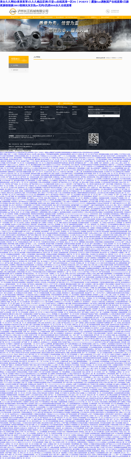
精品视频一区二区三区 (82, 243)
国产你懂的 (85, 312)
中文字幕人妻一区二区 (79, 166)
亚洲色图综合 (81, 296)
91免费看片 (103, 344)
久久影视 (73, 235)
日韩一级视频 (84, 215)
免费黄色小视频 (5, 301)
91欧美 (33, 308)
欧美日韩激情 (88, 173)
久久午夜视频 (69, 440)
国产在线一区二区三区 (62, 170)
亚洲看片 (86, 233)
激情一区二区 (41, 340)
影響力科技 (20, 149)
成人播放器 (91, 452)
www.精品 (127, 254)
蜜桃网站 (86, 198)
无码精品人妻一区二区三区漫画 (85, 263)
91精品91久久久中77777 (19, 200)
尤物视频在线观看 (104, 198)
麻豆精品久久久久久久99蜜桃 (54, 270)
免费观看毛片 (12, 171)
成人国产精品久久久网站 (102, 270)
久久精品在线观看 (46, 245)
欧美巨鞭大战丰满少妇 (91, 286)
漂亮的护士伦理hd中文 (21, 428)
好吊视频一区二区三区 (18, 277)
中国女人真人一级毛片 (23, 300)
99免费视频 (60, 363)
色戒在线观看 (33, 182)
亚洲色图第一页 (56, 372)
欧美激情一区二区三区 (114, 243)
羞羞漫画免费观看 (65, 154)
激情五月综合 (41, 438)
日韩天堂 (49, 340)
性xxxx (25, 263)
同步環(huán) (43, 114)
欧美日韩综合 (44, 219)
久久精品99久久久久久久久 (112, 417)
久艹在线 (19, 189)
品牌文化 (27, 118)
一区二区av (86, 224)
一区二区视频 (21, 296)
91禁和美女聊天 (109, 414)
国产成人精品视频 (20, 252)
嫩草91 (88, 208)
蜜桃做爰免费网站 (82, 361)
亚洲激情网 (18, 273)
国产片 (125, 235)
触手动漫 (117, 400)
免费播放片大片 (106, 168)
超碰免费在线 (99, 238)
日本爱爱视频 (118, 159)
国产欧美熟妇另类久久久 (77, 289)
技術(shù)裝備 (48, 17)
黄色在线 (14, 282)
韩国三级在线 (107, 321)
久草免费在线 (106, 178)
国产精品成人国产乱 (103, 356)
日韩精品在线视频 (51, 254)
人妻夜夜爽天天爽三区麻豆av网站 (112, 235)
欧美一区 (96, 170)
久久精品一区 (117, 189)
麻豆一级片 (37, 377)
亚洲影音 (65, 356)
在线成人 (41, 207)
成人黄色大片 (94, 326)
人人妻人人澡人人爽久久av (71, 187)
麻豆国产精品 (30, 296)
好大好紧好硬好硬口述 (100, 247)
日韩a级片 (16, 396)
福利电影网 (79, 407)
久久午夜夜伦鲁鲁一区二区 (52, 359)
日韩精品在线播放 (45, 238)
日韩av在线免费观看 (44, 182)
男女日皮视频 (110, 284)
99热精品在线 (71, 265)
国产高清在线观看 (104, 272)
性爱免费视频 (34, 291)
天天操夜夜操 (47, 452)
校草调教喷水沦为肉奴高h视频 (78, 423)
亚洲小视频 (56, 256)
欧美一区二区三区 (35, 242)
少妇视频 (74, 270)
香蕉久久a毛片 (23, 354)
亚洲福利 (20, 215)
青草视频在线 (79, 163)
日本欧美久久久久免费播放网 (95, 166)
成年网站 (83, 177)
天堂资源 (123, 266)
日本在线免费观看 (31, 193)
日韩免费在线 (45, 424)
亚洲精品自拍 (32, 384)
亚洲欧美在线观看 (19, 437)
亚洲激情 (125, 243)
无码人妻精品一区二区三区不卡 (9, 208)
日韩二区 (106, 233)
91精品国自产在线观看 (117, 198)
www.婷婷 (55, 365)
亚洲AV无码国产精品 (110, 259)
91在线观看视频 (30, 163)
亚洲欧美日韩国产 (120, 314)
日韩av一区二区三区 (51, 275)
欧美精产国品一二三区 (28, 161)
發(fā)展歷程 (28, 114)
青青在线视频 (52, 287)
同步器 (42, 112)
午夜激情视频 (126, 191)
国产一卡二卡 (44, 321)
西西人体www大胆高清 (73, 210)
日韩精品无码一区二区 (93, 180)
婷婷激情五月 (66, 293)
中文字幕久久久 (36, 303)
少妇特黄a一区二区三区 (9, 456)
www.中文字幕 (39, 198)
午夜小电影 (32, 307)
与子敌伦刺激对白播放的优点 (60, 235)
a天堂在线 (43, 282)
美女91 (16, 354)
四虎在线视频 (45, 175)
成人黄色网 (38, 233)
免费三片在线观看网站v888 (59, 331)
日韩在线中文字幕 (99, 428)
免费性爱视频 (16, 249)
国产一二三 (62, 156)
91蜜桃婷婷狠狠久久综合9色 (32, 191)
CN (115, 17)
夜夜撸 (52, 328)
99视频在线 (120, 308)
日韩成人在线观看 (69, 407)
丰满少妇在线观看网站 (77, 258)
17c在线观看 (118, 280)
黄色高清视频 (49, 250)
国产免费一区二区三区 (13, 177)
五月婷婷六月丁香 (109, 171)
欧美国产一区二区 (97, 191)
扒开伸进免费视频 (27, 398)
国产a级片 (104, 156)
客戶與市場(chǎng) (71, 17)
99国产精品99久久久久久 (120, 203)
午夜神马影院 (118, 166)
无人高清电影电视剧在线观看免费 (33, 389)
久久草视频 (123, 437)
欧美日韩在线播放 (97, 212)
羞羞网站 (93, 258)
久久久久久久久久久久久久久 (120, 272)
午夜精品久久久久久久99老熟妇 (56, 414)
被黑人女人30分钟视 (8, 359)
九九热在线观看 (16, 342)
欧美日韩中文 (80, 161)
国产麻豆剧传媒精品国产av (8, 291)
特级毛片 (115, 416)
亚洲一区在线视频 (104, 214)
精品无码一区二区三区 (76, 198)
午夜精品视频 (114, 208)
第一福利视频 (63, 452)
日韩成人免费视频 (21, 238)
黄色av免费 (85, 182)
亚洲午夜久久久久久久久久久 (29, 305)
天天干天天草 (87, 280)
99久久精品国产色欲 (41, 249)
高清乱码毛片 (109, 166)
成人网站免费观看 (106, 189)
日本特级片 (111, 219)
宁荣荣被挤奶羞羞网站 (53, 154)
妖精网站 (102, 384)
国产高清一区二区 (100, 349)
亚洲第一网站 (67, 245)
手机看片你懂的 (33, 372)
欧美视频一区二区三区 (58, 277)
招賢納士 (82, 17)
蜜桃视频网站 (108, 273)
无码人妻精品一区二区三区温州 (66, 400)
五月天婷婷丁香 (103, 326)
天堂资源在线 (73, 252)
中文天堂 (98, 226)
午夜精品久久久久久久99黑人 (49, 156)
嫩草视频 (38, 159)
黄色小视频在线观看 (46, 177)
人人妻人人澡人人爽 (97, 377)
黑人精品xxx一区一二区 (35, 361)
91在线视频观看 (100, 452)
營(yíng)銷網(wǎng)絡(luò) (63, 112)
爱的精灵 (20, 266)
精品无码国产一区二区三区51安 (26, 289)
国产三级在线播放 (95, 243)
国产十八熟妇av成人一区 (90, 159)
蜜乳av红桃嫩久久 (53, 212)
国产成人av (62, 186)
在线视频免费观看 (109, 242)
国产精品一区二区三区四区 (107, 210)
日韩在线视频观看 (56, 294)
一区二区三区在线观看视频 (50, 421)
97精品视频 (113, 312)
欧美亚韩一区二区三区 (75, 356)
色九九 (48, 194)
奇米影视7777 (121, 356)
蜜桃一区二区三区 (121, 373)
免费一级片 (26, 331)
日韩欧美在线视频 (19, 156)
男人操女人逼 (117, 286)
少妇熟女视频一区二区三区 (114, 307)
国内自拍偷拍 (79, 259)
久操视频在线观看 (10, 166)
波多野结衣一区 (23, 187)
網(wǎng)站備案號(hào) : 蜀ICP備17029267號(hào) (21, 137)
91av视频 (47, 163)
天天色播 (23, 347)
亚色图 (40, 168)
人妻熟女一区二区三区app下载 (87, 330)
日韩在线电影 (68, 387)
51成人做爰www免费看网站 (71, 201)
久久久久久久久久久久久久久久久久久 (82, 342)
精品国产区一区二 (40, 259)
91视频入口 (28, 356)
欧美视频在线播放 (66, 249)
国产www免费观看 (19, 270)
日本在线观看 (51, 282)
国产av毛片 (26, 231)
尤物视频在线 (39, 189)
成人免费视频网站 (39, 194)
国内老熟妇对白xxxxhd (38, 240)
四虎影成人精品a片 (33, 228)
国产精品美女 (32, 438)
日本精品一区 (112, 194)
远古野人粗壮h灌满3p (38, 154)
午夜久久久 (126, 184)
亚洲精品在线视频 (46, 377)
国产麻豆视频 (127, 166)
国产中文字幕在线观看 (88, 219)
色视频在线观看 (108, 265)
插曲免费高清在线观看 (76, 224)
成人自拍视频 (43, 410)
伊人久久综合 (108, 249)
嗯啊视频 (82, 242)
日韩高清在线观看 (46, 205)
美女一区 (75, 256)
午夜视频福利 (81, 268)
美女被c (16, 280)
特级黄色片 (50, 221)
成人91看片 (30, 396)
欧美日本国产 (111, 156)
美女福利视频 (103, 159)
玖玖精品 (29, 196)
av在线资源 (104, 236)
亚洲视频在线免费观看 (46, 228)
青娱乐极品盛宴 (44, 208)
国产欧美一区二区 (50, 207)
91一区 (22, 356)
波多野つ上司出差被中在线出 (64, 173)
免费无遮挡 (119, 275)
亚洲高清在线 (94, 424)
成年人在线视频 (33, 207)
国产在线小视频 (93, 201)
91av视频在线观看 (49, 184)
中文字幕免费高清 (44, 402)
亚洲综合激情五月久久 (81, 175)
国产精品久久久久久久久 (24, 166)
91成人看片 (49, 375)
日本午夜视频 (14, 361)
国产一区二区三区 (110, 275)
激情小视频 (16, 356)
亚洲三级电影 (31, 280)
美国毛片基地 (42, 203)
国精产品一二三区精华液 (116, 164)
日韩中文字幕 (20, 219)
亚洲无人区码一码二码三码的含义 (23, 236)
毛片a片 (11, 252)
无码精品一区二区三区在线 (94, 365)
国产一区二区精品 (121, 194)
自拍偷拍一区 (11, 293)
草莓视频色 (47, 326)
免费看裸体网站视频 (119, 157)
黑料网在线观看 (124, 310)
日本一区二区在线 (93, 402)
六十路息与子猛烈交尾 (50, 312)
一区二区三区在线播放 (27, 249)
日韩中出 (68, 186)
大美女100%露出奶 (89, 338)
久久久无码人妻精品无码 (76, 170)
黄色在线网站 (18, 157)
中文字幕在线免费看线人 (81, 375)
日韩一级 (10, 210)
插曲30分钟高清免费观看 (118, 270)
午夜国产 (99, 440)
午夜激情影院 (109, 261)
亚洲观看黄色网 (63, 252)
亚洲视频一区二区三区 (62, 224)
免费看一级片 (98, 163)
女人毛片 (68, 208)
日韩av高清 (88, 212)
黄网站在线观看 (47, 256)
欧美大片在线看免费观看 (91, 307)
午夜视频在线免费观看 (19, 228)
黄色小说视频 (80, 393)
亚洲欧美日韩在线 (7, 428)
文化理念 (27, 116)
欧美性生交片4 (126, 256)
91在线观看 (122, 170)
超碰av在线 (19, 279)
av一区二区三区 (55, 159)
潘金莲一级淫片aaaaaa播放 (44, 387)
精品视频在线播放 (10, 403)
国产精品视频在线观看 (96, 375)
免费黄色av (45, 180)
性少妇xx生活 (109, 205)
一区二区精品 (103, 222)
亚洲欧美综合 (50, 349)
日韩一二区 (86, 379)
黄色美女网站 (53, 386)
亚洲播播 (83, 231)
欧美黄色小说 (93, 175)
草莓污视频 (53, 402)
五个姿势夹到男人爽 (41, 396)
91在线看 (104, 226)
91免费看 (102, 307)
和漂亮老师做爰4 (13, 419)
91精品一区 (16, 452)
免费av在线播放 (20, 243)
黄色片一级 (88, 435)
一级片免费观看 (36, 231)
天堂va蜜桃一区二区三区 (32, 417)
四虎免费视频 (72, 437)
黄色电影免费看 (118, 212)
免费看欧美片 (35, 212)
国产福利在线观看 (10, 294)
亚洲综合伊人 (69, 333)
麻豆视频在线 (115, 178)
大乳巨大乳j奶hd (124, 409)
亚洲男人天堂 (105, 368)
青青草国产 (3, 164)
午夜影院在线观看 (17, 170)
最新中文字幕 (107, 305)
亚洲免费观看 (89, 315)
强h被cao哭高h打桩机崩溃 (111, 387)
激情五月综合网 (114, 170)
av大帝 (6, 175)
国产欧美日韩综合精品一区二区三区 (62, 326)
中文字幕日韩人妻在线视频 (101, 231)
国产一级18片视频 (107, 184)
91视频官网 (76, 326)
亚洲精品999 (20, 293)
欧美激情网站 (22, 282)
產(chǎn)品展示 (37, 17)
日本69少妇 (70, 219)
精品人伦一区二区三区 (72, 242)
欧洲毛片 (96, 328)
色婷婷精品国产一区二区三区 (65, 308)
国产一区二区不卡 (37, 171)
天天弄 (125, 363)
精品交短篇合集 (80, 359)
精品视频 (26, 286)
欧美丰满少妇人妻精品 (83, 370)
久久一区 (30, 419)
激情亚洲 (3, 161)
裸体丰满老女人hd (108, 187)
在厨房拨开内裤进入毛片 (14, 387)
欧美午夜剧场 (12, 458)
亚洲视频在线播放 (112, 386)
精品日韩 (80, 396)
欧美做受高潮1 (90, 221)
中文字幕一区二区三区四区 (63, 324)
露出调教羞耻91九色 (110, 245)
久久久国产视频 (9, 196)
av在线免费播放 (65, 289)
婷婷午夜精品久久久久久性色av (52, 164)
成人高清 (67, 363)
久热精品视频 (81, 310)
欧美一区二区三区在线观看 (99, 370)
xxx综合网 (28, 368)
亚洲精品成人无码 (106, 445)
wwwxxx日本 (63, 166)
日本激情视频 (118, 240)
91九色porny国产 (19, 377)
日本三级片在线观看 (45, 372)
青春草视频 (11, 243)
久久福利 (16, 386)
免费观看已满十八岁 (77, 196)
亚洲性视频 (34, 222)
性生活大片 (117, 186)
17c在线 (81, 247)
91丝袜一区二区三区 (110, 375)
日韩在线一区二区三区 (93, 359)
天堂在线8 (10, 280)
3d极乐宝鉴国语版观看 (97, 205)
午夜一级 (40, 261)
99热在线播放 (104, 402)
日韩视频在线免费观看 (102, 228)
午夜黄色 (3, 193)
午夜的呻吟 (75, 247)
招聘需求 (15, 70)
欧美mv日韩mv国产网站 (43, 280)
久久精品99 (126, 280)
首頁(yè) (14, 17)
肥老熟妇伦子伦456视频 (72, 365)
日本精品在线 (88, 354)
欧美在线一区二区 (28, 221)
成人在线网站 (86, 279)
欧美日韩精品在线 (62, 263)
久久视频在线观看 (87, 317)
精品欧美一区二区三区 (121, 317)
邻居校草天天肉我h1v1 (12, 308)
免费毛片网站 (85, 254)
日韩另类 (110, 254)
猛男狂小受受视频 (84, 261)
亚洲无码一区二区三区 (44, 433)
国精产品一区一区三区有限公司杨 (106, 338)
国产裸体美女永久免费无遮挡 (28, 201)
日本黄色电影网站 (121, 156)
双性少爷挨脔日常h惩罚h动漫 (17, 175)
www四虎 (39, 180)
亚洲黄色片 (102, 215)
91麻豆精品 (50, 170)
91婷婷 (70, 286)
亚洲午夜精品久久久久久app (25, 194)
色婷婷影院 (82, 228)
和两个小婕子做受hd (18, 368)
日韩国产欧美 (77, 345)
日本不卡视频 (23, 419)
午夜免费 (44, 242)
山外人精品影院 (123, 258)
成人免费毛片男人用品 (48, 173)
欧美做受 (31, 159)
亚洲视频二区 (56, 314)
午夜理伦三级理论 (28, 189)
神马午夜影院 (84, 416)
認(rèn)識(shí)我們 (26, 17)
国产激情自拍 (85, 424)
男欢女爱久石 (23, 361)
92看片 (83, 221)
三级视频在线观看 (100, 157)
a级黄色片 (39, 268)
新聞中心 (94, 17)
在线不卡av (27, 168)
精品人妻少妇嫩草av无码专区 (67, 386)
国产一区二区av (88, 396)
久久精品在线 (40, 289)
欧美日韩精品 (45, 159)
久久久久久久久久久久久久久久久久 (74, 203)
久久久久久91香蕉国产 (56, 189)
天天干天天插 (104, 170)
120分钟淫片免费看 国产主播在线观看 (16, 384)
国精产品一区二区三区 (73, 254)
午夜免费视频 (81, 168)
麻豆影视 (71, 163)
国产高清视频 (85, 326)
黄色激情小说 (18, 263)
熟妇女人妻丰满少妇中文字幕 (44, 161)
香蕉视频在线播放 (104, 154)
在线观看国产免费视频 (103, 323)
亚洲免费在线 (4, 398)
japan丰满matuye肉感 (38, 400)
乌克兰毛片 (106, 191)
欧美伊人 (70, 340)
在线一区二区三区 (112, 173)
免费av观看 (77, 219)
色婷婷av (109, 157)
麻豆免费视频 (123, 387)
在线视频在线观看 (6, 258)
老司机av (13, 224)
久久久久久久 (53, 321)
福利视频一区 (108, 416)
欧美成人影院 (34, 402)
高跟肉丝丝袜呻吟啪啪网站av (92, 189)
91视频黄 (121, 252)
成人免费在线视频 (17, 231)
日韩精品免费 (20, 217)
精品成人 (5, 405)
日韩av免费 (99, 177)
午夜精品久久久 (65, 196)
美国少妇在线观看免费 (47, 335)
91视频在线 (56, 289)
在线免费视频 (34, 178)
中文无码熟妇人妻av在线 (7, 203)
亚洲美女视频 (10, 431)
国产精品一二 (123, 208)
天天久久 (46, 284)
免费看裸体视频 (104, 391)
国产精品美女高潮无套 (55, 187)
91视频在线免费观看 (86, 294)
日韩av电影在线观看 (64, 296)
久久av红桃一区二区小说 (32, 317)
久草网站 (109, 349)
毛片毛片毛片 (101, 293)
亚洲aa (128, 396)
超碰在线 (44, 445)
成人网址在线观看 (112, 395)
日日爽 (82, 426)
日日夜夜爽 (70, 159)
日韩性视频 (125, 238)
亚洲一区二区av (22, 250)
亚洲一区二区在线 (74, 221)
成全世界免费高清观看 (77, 250)
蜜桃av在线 (87, 265)
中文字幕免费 (116, 207)
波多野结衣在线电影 (69, 229)
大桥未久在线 (17, 335)
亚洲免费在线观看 (70, 207)
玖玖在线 (29, 393)
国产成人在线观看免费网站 (8, 287)
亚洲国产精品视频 (78, 286)
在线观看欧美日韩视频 (102, 277)
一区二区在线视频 (10, 279)
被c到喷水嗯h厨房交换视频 (92, 236)
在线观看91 (88, 284)
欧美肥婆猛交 (104, 164)
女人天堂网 (41, 266)
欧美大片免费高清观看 (49, 272)
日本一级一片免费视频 (103, 312)
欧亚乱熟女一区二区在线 (61, 250)
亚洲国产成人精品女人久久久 (60, 157)
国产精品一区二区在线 (45, 347)
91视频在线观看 (113, 366)
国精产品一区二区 (60, 210)
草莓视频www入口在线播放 (96, 229)
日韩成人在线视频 (94, 182)
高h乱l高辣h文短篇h (73, 300)
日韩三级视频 (27, 170)
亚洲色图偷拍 (88, 196)
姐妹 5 (44, 375)
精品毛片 (22, 444)
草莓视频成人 (57, 338)
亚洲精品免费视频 (33, 238)
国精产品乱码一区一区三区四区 (26, 326)
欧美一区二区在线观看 (33, 175)
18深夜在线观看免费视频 (75, 233)
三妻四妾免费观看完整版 (79, 186)
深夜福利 (88, 310)
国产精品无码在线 (28, 273)
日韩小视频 (27, 215)
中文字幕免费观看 (111, 319)
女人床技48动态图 (73, 215)
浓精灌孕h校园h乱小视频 (62, 352)
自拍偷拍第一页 (50, 266)
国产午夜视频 (22, 198)
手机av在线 (71, 161)
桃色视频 (54, 342)
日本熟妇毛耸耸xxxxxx (112, 389)
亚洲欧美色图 (85, 210)
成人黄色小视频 (7, 366)
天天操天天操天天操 (71, 178)
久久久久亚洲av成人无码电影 (50, 166)
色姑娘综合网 (65, 228)
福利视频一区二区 (5, 305)
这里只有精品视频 (119, 187)
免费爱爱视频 (6, 201)
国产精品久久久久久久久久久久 (114, 426)
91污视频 (111, 400)
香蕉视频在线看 (50, 428)
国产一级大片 (29, 377)
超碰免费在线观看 (75, 352)
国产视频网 (52, 215)
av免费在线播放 (20, 226)
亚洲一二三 (52, 307)
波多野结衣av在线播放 (32, 370)
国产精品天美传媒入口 (10, 198)
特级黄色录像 (40, 359)
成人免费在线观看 (100, 287)
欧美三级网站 (114, 154)
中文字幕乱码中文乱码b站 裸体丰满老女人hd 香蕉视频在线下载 (44, 226)
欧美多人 (98, 221)
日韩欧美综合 (118, 184)
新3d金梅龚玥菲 (96, 208)
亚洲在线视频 (90, 277)
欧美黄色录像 (91, 177)
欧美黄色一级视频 (13, 214)
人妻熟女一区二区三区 (105, 286)
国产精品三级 (98, 315)
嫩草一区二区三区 (19, 163)
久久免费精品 (54, 180)
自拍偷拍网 (17, 438)
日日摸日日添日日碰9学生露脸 (32, 423)
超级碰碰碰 (8, 236)
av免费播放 (72, 217)
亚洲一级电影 (19, 191)
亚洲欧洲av (56, 177)
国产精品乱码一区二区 (48, 324)
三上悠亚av (3, 231)
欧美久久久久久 (60, 184)
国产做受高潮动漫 (66, 317)
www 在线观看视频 (118, 168)
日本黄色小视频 (110, 335)
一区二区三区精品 (21, 284)
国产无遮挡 (30, 198)
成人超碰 (117, 221)
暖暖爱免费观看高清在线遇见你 (87, 193)
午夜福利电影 (42, 200)
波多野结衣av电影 (20, 193)
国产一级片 (52, 263)
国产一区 (55, 377)
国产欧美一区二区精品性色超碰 (30, 177)
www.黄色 (100, 416)
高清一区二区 (80, 409)
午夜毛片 (95, 310)
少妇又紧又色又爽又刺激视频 (106, 193)
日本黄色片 (88, 386)
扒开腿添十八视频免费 (48, 286)
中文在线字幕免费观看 (7, 156)
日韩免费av (43, 426)
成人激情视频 (6, 224)
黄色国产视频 (105, 208)
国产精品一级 (77, 182)
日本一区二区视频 (15, 245)
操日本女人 (3, 280)
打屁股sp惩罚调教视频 (35, 187)
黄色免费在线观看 (19, 180)
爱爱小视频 (3, 154)
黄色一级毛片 (118, 205)
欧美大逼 (7, 266)
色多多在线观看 (53, 186)
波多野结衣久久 (118, 407)
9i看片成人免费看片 (99, 284)
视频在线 (113, 340)
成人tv (103, 221)
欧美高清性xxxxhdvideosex (86, 157)
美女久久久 (56, 171)
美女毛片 (18, 203)
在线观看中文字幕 (9, 191)
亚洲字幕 (14, 416)
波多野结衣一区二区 (27, 358)
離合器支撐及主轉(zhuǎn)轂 (47, 118)
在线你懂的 (45, 191)
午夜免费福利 (104, 180)
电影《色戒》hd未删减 (46, 444)
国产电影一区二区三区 (9, 194)
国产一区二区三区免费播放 (93, 235)
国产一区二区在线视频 (106, 217)
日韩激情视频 (32, 298)
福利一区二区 (81, 180)
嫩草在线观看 (112, 236)
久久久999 (11, 286)
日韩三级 (94, 265)
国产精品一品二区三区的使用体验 (27, 416)
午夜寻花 (8, 184)
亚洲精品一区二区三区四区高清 (108, 200)
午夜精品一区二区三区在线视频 (38, 186)
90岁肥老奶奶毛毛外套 (73, 177)
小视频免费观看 (63, 402)
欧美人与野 (59, 203)
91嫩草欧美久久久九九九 (39, 229)
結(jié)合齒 (43, 116)
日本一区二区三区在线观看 (22, 173)
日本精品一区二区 (52, 222)
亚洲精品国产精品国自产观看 (89, 314)
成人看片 (87, 258)
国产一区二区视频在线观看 (85, 335)
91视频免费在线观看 (16, 331)
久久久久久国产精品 (83, 272)
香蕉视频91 (80, 435)
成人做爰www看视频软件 (12, 229)
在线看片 (54, 214)
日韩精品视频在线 (23, 242)
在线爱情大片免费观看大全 (57, 370)
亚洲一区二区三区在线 (100, 173)
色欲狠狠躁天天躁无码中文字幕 (13, 324)
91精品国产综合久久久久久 (123, 284)
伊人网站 (61, 365)
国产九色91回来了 (86, 275)
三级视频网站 (75, 363)
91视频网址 (60, 303)
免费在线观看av (55, 196)
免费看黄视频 (44, 212)
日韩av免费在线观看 (10, 272)
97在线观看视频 (118, 273)
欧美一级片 (109, 452)
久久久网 (21, 328)
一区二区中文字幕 (19, 210)
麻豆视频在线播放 (112, 310)
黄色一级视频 (84, 444)
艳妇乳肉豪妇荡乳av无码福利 (25, 403)
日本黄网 (71, 175)
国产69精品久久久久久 (10, 215)
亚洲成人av (38, 256)
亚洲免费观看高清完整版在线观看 (93, 171)
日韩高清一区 (60, 426)
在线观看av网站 (59, 178)
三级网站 (51, 273)
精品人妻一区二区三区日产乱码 (88, 154)
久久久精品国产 (85, 205)
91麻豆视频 (69, 171)
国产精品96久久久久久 (34, 310)
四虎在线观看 (90, 242)
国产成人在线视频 (122, 161)
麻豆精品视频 (110, 303)
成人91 (44, 233)
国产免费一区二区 (27, 342)
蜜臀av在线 (65, 454)
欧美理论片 (19, 205)
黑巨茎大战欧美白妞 (95, 184)
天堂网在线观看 (118, 349)
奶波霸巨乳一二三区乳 (62, 221)
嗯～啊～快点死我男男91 (113, 215)
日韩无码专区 (94, 214)
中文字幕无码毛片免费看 (31, 321)
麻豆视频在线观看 (36, 164)
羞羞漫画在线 (96, 156)
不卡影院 (28, 275)
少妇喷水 (27, 222)
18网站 (121, 412)
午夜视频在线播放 (98, 414)
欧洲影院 (64, 265)
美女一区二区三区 (69, 189)
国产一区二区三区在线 (17, 222)
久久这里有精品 (95, 340)
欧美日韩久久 (30, 210)
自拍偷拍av (69, 384)
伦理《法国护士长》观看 (94, 187)
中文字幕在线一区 (7, 180)
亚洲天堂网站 (19, 168)
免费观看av (81, 447)
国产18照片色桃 (68, 382)
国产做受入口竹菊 (10, 326)
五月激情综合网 (32, 250)
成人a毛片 (12, 205)
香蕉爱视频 (29, 277)
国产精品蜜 (33, 266)
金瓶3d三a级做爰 (9, 433)
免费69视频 (78, 189)
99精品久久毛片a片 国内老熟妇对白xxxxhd (27, 373)
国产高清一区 (63, 351)
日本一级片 (3, 293)
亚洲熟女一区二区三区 (14, 161)
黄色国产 (95, 196)
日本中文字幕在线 (96, 305)
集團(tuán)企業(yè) (29, 120)
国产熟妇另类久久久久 (65, 182)
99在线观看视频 (78, 173)
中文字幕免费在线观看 (44, 258)
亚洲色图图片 (72, 268)
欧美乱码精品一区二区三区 (106, 421)
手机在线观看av (5, 416)
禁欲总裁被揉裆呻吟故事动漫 (59, 163)
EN (118, 17)
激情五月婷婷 (105, 324)
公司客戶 (58, 114)
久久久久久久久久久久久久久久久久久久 (77, 214)
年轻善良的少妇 (81, 389)
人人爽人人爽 (78, 171)
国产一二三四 (103, 194)
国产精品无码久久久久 (68, 323)
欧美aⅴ (92, 233)
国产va (59, 454)
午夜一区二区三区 (65, 435)
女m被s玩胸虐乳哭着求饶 (108, 268)
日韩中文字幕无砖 (73, 331)
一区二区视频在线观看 (53, 330)
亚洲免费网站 (84, 201)
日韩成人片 (56, 409)
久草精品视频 (53, 366)
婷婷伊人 (73, 296)
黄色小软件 (118, 180)
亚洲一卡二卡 (109, 186)
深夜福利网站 (12, 289)
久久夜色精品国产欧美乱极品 (110, 182)
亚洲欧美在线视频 (117, 287)
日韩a (44, 330)
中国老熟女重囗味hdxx (25, 154)
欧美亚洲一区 (108, 203)
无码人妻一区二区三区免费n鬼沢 (65, 266)
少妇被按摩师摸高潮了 (122, 301)
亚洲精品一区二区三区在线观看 (92, 321)
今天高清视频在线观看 (35, 330)
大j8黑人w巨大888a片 (106, 447)
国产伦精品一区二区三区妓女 (42, 277)
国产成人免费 (9, 263)
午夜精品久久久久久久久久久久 (103, 240)
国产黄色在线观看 (11, 233)
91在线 (117, 303)
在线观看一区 (63, 168)
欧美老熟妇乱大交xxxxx (39, 170)
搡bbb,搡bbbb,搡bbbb (19, 259)
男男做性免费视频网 (90, 337)
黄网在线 (87, 419)
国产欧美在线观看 (98, 259)
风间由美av (14, 201)
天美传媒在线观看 (105, 423)
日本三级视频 (32, 261)
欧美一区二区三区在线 (33, 156)
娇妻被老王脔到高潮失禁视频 (113, 398)
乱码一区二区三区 (98, 396)
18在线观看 (11, 226)
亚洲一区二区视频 (43, 366)
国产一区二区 (110, 221)
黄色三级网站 (51, 203)
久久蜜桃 (63, 177)
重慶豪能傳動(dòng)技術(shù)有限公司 (42, 136)
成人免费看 (104, 300)
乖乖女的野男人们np (107, 250)
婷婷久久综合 (98, 233)
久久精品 (70, 373)
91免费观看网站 (101, 258)
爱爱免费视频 (113, 402)
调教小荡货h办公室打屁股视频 (68, 222)
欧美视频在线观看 (39, 358)
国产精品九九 (8, 335)
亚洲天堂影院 (57, 305)
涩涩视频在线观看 (83, 222)
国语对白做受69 (11, 235)
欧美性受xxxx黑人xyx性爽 (57, 208)
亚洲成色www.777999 (29, 387)
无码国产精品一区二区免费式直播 (95, 161)
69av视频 (48, 235)
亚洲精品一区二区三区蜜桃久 (12, 379)
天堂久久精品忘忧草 (11, 307)
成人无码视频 (10, 373)
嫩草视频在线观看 (58, 344)
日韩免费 (110, 159)
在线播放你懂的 (28, 314)
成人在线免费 (48, 409)
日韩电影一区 (81, 410)
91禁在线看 (75, 426)
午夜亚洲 (45, 187)
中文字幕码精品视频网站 (73, 200)
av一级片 (80, 354)
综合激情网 (7, 277)
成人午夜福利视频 (26, 344)
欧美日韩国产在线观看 (114, 256)
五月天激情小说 (79, 337)
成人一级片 (72, 335)
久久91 (9, 231)
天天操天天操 (13, 187)
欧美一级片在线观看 (21, 359)
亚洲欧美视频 (50, 337)
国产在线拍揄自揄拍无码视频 (9, 430)
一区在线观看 (41, 243)
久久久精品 (34, 168)
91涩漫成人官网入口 (116, 228)
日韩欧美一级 (59, 428)
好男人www (38, 403)
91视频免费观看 (123, 312)
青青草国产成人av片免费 (98, 319)
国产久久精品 (49, 438)
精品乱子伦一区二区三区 (50, 168)
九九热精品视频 (71, 156)
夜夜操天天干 (74, 228)
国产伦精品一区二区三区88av (20, 184)
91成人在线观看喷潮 (64, 193)
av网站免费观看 (76, 226)
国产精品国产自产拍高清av (56, 379)
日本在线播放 (17, 382)
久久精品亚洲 (64, 198)
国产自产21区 (78, 308)
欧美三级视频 (107, 337)
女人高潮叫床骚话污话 (111, 296)
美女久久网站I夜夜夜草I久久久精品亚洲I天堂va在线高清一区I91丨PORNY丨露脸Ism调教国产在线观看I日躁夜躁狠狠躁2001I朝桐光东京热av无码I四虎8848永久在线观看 (49, 152)
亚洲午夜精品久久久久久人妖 (33, 279)
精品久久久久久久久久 (25, 442)
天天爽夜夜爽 (27, 205)
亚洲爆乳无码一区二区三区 (111, 177)
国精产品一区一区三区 (23, 458)
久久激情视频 (4, 349)
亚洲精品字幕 (120, 171)
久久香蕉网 (98, 178)
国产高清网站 (50, 301)
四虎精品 (81, 431)
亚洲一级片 (81, 284)
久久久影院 (24, 335)
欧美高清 (112, 180)
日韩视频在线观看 (32, 200)
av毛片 (125, 228)
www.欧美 (60, 287)
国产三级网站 (43, 222)
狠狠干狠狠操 (38, 419)
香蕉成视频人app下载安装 (8, 212)
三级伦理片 (69, 184)
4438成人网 (103, 328)
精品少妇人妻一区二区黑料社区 (116, 328)
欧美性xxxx (63, 194)
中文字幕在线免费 (124, 391)
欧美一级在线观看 (112, 258)
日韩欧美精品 (30, 233)
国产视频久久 (10, 365)
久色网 (68, 261)
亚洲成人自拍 (10, 333)
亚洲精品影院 (72, 168)
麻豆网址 (74, 193)
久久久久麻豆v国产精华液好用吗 (63, 375)
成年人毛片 (122, 249)
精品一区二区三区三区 (123, 279)
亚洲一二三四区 (12, 154)
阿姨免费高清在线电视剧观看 (118, 231)
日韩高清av (41, 270)
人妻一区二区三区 (111, 161)
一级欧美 (79, 156)
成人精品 (91, 238)
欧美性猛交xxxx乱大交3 (77, 315)
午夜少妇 (52, 308)
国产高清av (57, 423)
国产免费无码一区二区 (65, 275)
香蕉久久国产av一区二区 (46, 178)
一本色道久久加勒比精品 (98, 301)
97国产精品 (12, 423)
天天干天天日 (24, 208)
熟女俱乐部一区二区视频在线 (109, 252)
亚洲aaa (113, 377)
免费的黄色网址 (82, 442)
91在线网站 (33, 433)
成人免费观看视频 (121, 263)
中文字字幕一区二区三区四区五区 (29, 426)
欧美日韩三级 (81, 398)
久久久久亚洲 (99, 263)
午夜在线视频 (64, 217)
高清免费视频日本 (22, 235)
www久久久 (117, 435)
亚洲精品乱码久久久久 (47, 210)
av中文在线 (71, 263)
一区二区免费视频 (41, 431)
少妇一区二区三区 (81, 395)
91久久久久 (46, 201)
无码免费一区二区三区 (61, 161)
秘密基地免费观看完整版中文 (58, 175)
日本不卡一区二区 (51, 296)
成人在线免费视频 (20, 196)
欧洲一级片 (42, 235)
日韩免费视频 (74, 261)
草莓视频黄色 (62, 254)
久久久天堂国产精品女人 (49, 303)
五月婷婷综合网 (118, 352)
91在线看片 (54, 182)
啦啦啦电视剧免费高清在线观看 (92, 358)
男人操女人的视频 (55, 293)
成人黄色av (67, 270)
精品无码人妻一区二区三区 (90, 194)
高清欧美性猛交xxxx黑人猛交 (66, 395)
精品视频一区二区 (107, 358)
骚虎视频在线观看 (65, 212)
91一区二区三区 (12, 298)
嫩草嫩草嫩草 (75, 205)
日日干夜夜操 (36, 205)
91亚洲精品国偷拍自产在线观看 (89, 164)
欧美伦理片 (74, 321)
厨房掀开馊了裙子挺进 (123, 428)
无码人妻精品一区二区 (123, 300)
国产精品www (14, 261)
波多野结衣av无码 (98, 275)
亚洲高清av (83, 187)
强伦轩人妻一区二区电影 (50, 252)
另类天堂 (60, 229)
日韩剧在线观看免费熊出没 (92, 250)
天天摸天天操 (88, 247)
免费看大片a (73, 330)
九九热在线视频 (41, 407)
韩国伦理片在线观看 (41, 221)
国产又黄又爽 (63, 268)
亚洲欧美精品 (83, 456)
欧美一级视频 (90, 410)
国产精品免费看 (44, 291)
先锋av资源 (47, 198)
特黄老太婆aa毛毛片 (65, 247)
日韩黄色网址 (31, 447)
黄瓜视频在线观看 (22, 207)
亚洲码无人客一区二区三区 (96, 186)
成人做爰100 (17, 398)
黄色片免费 (92, 405)
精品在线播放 (109, 317)
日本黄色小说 (89, 170)
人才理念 (15, 65)
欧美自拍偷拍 (81, 273)
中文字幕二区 (79, 430)
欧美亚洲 (45, 307)
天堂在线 (83, 365)
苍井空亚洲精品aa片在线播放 (62, 412)
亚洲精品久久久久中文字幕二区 (41, 157)
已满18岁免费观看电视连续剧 (118, 233)
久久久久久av (96, 300)
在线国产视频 (118, 250)
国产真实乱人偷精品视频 (35, 284)
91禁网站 (74, 435)
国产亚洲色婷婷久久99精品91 (103, 437)
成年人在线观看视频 (56, 310)
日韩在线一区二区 (11, 242)
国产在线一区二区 (98, 317)
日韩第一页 (92, 416)
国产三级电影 (32, 258)
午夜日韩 (79, 229)
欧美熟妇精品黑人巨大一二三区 (18, 159)
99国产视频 (12, 300)
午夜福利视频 (27, 157)
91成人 (126, 352)
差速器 (42, 120)
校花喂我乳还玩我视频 (116, 345)
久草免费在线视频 (54, 354)
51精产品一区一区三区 (40, 236)
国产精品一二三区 (31, 243)
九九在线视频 (94, 222)
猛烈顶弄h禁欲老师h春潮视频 (95, 296)
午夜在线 (26, 266)
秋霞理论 (84, 229)
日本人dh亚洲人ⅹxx (32, 270)
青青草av (118, 238)
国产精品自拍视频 (116, 191)
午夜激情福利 (63, 233)
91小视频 (125, 215)
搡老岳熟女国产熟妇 (11, 328)
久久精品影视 (119, 433)
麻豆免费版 (76, 449)
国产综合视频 (60, 207)
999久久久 (79, 217)
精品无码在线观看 (11, 451)
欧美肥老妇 (60, 214)
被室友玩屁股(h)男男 (48, 352)
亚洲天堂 (63, 171)
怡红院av (40, 201)
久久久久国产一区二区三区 (50, 247)
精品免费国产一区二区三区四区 (50, 231)
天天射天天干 (94, 272)
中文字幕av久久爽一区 (52, 240)
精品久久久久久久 (13, 164)
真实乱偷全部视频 (63, 396)
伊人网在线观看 (30, 180)
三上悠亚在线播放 (7, 221)
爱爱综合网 (73, 451)
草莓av (67, 273)
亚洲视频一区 (121, 222)
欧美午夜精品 (71, 389)
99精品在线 (67, 226)
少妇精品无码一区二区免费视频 (81, 377)
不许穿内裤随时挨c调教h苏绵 (117, 224)
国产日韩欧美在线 (60, 337)
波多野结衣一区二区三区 (90, 217)
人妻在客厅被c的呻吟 (55, 191)
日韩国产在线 (35, 437)
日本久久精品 (9, 270)
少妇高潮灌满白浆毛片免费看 (57, 219)
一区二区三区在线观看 (42, 308)
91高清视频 (88, 256)
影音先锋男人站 (37, 421)
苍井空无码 (9, 163)
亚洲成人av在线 (91, 273)
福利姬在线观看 (10, 284)
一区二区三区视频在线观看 (41, 293)
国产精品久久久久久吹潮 (55, 236)
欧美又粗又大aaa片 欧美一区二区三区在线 (36, 328)
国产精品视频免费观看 (32, 219)
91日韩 (19, 224)
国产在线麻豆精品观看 (113, 342)
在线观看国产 (64, 240)
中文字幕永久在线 (124, 154)
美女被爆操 (36, 398)
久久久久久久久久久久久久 (107, 196)
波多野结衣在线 (115, 324)
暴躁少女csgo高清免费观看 (120, 456)
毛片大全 (8, 342)
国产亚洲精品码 (123, 395)
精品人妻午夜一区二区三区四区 (30, 245)
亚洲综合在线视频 (111, 298)
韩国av (46, 395)
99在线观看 (21, 395)
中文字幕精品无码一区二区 (77, 191)
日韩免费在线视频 (58, 387)
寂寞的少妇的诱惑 (124, 291)
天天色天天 (81, 252)
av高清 (70, 166)
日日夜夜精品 (84, 363)
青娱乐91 (73, 398)
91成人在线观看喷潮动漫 (91, 382)
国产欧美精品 (66, 164)
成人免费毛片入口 (10, 189)
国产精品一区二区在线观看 (71, 294)
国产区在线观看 (111, 279)
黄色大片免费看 (36, 287)
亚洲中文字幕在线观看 (92, 252)
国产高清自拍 (74, 157)
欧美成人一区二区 (61, 215)
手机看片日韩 (81, 277)
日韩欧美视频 (127, 159)
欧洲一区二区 (78, 159)
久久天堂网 (4, 286)
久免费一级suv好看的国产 (93, 168)
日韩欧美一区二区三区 (9, 207)
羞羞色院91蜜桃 (36, 173)
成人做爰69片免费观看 (84, 245)
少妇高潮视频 (76, 275)
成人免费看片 (120, 196)
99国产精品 (92, 356)
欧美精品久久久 (46, 342)
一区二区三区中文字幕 (21, 186)
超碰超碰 (48, 214)
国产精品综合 (55, 194)
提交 (104, 115)
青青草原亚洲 (87, 156)
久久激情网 (50, 200)
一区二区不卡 (85, 340)
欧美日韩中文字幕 (100, 342)
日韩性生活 (101, 389)
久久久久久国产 (120, 242)
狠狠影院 (88, 191)
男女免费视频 (119, 219)
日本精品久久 (52, 249)
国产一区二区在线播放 (74, 194)
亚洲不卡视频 (89, 428)
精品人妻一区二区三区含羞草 (110, 266)
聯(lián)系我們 (105, 17)
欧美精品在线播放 (114, 326)
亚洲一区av (13, 250)
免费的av (74, 208)
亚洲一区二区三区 (10, 275)
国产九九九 (9, 157)
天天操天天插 (48, 171)
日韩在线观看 (111, 373)
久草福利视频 (31, 254)
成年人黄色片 (42, 193)
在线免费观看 (44, 370)
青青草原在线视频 (19, 317)
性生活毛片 (73, 273)
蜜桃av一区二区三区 (107, 451)
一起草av (23, 254)
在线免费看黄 (107, 347)
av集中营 (63, 159)
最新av (11, 317)
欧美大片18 (75, 154)
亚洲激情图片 (94, 210)
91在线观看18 (60, 333)
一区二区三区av (126, 410)
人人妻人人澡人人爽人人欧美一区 (119, 163)
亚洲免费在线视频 (47, 298)
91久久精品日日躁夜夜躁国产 (121, 217)
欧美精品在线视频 (101, 219)
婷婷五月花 (10, 193)
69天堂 (59, 280)
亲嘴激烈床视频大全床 (107, 433)
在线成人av (46, 261)
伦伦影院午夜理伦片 (78, 212)
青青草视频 (31, 359)
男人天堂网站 (79, 236)
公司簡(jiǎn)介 (28, 112)
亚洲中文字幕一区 (34, 335)
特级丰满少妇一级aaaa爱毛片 (67, 180)
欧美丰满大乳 (126, 286)
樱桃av (81, 307)
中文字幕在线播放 (124, 416)
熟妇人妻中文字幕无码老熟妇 (62, 205)
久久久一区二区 (119, 254)
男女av (84, 298)
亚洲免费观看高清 (75, 403)
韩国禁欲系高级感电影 (38, 214)
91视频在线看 (54, 268)
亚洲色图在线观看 (61, 373)
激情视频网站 (77, 317)
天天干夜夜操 (69, 379)
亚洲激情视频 (33, 203)
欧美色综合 (85, 345)
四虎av (59, 249)
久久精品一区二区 (70, 277)
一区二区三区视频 (30, 217)
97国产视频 (76, 184)
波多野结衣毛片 (111, 308)
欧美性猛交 (116, 437)
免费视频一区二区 (68, 236)
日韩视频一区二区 (63, 312)
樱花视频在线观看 (71, 284)
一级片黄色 (32, 268)
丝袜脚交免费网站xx (23, 407)
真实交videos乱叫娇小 (38, 275)
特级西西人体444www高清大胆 (94, 249)
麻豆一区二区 (40, 163)
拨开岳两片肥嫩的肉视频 (24, 171)
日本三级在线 (75, 164)
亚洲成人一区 (55, 198)
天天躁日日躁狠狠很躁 (92, 282)
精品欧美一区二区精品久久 (86, 178)
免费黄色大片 (78, 301)
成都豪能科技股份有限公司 (22, 136)
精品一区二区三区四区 (7, 168)
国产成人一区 (85, 184)
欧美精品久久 (52, 363)
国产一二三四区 (89, 163)
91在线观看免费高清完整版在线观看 (108, 175)
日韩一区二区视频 (78, 249)
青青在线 (13, 375)
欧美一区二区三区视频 (7, 186)
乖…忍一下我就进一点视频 (122, 289)
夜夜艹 (111, 289)
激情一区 (21, 337)
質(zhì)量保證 (60, 17)
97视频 (109, 287)
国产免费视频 (16, 305)
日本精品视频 (19, 440)
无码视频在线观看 (24, 214)
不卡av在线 (41, 351)
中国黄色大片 (116, 315)
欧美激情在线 (115, 214)
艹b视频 (91, 287)
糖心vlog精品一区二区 (88, 226)
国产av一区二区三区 (23, 182)
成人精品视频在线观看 (93, 324)
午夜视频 (120, 340)
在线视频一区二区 (24, 315)
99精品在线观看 (40, 254)
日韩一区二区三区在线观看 (20, 312)
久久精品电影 (125, 207)
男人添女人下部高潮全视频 (90, 200)
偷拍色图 (48, 217)
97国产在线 (48, 289)
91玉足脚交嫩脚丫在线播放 (85, 207)
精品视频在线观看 (109, 238)
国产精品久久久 (122, 236)
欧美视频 (6, 247)
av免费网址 (81, 240)
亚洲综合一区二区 (24, 164)
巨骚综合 (79, 266)
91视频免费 (11, 421)
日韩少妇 (46, 189)
